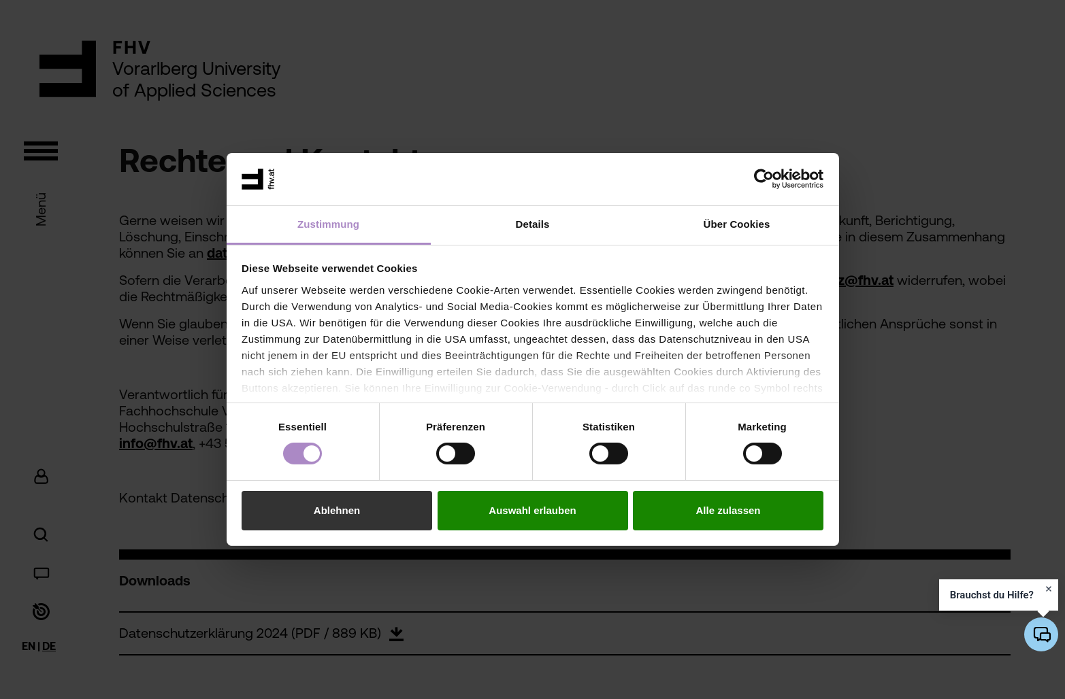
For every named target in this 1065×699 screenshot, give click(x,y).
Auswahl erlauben (532, 510)
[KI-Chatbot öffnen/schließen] (1041, 634)
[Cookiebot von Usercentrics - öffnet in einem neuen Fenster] (763, 179)
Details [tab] (533, 224)
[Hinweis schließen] (1048, 589)
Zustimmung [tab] (328, 224)
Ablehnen (337, 510)
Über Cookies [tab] (737, 224)
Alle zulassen (727, 510)
